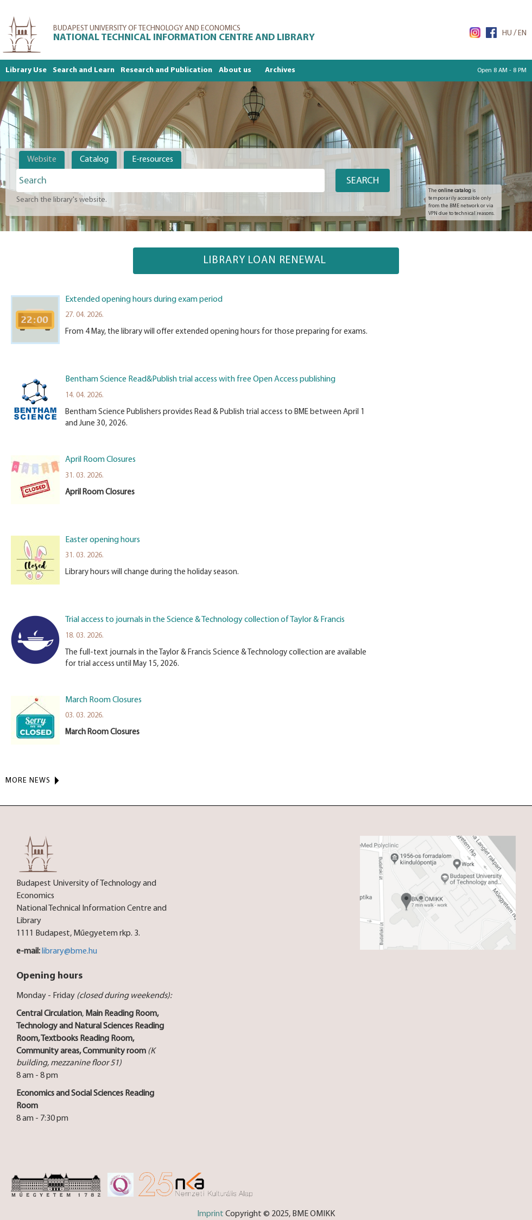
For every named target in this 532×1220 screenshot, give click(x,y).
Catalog (94, 159)
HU (507, 33)
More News (27, 781)
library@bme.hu (69, 951)
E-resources (152, 159)
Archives (280, 70)
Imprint (210, 1214)
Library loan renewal (266, 260)
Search (362, 181)
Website (41, 159)
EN (522, 33)
